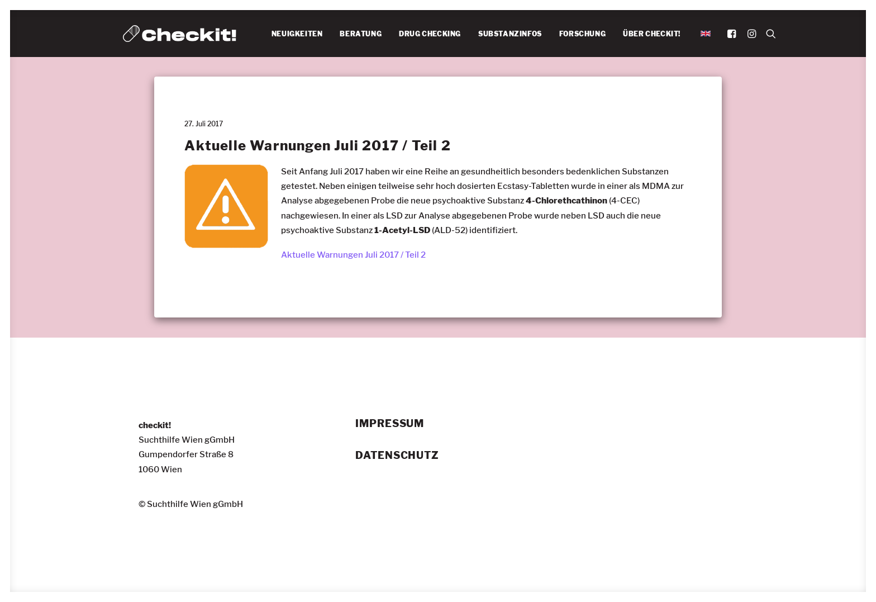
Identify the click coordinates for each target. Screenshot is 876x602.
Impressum (389, 424)
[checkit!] (179, 33)
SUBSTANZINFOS (510, 34)
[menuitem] (297, 34)
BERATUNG (361, 34)
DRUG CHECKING (430, 34)
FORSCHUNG (582, 34)
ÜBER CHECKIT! (651, 34)
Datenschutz (397, 455)
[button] (733, 33)
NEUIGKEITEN (297, 34)
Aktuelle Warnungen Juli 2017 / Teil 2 (353, 255)
